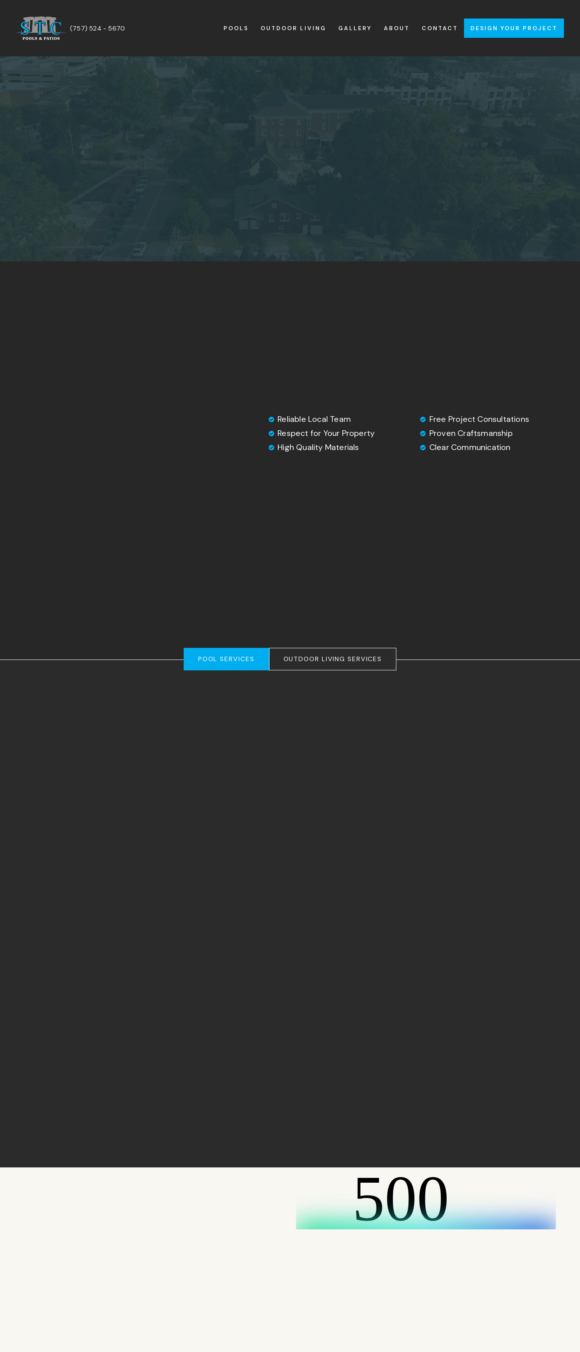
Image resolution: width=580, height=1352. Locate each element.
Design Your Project (513, 28)
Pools (236, 28)
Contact (440, 28)
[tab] (226, 659)
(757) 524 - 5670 (97, 28)
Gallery (355, 28)
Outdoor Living (293, 28)
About (397, 28)
